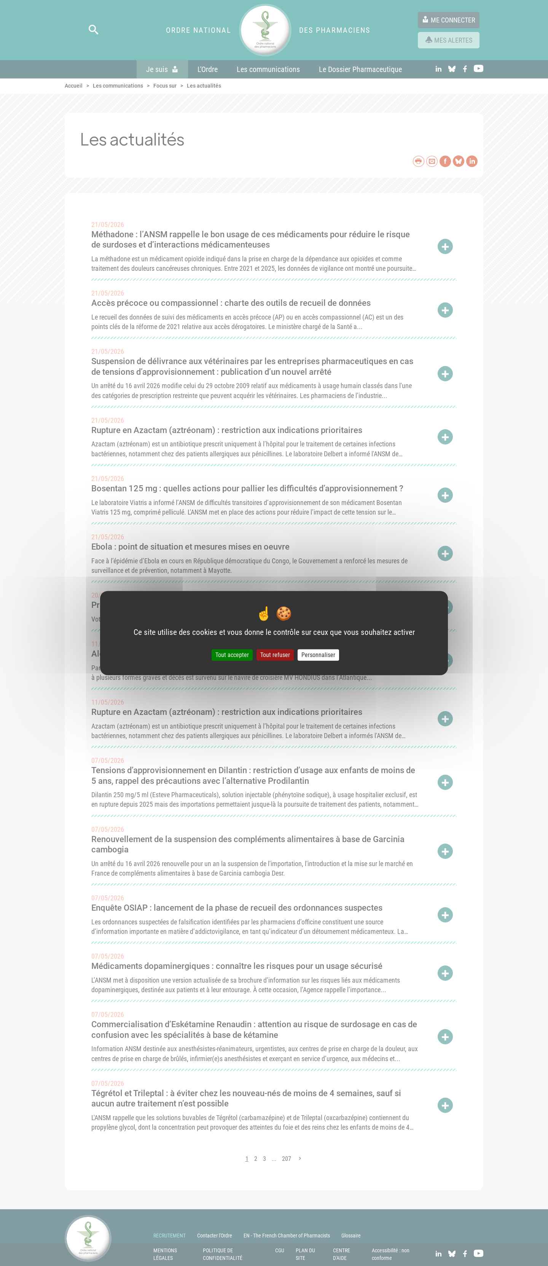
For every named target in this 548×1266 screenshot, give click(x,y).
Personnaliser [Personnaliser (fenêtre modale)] (318, 655)
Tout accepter (232, 655)
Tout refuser (275, 655)
